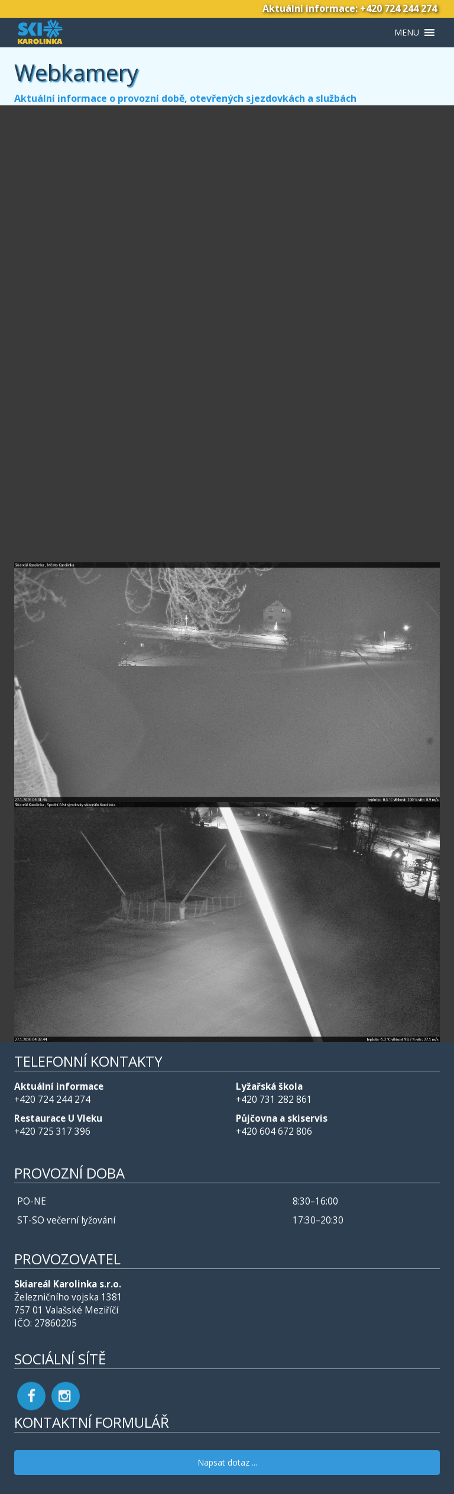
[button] (406, 32)
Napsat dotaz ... (227, 1462)
